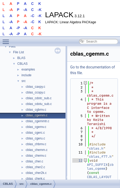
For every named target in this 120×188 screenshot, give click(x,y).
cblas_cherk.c (35, 178)
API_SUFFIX (97, 164)
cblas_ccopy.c (35, 92)
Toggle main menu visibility (7, 39)
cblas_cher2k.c (36, 173)
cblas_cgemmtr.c (37, 121)
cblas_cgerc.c (35, 132)
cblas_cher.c (34, 161)
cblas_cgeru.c (35, 138)
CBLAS (22, 64)
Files (12, 46)
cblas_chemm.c (36, 150)
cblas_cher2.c (35, 167)
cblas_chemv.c (36, 155)
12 (77, 160)
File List (18, 52)
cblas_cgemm (100, 166)
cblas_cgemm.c (36, 115)
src (23, 81)
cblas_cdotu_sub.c (39, 104)
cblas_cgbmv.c (36, 109)
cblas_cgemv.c (36, 127)
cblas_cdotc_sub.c (39, 98)
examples (28, 69)
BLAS (21, 58)
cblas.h (96, 148)
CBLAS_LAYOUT (99, 177)
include (26, 75)
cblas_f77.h (100, 156)
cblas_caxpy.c (35, 87)
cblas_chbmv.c (36, 144)
